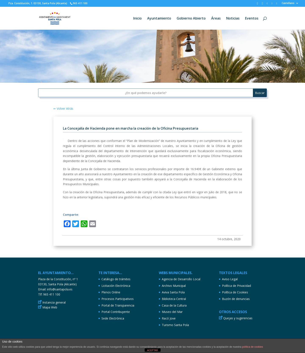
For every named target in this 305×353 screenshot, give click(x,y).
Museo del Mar (172, 312)
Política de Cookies (235, 292)
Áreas (216, 19)
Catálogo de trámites (115, 279)
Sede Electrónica (112, 318)
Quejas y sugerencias (237, 318)
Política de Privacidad (236, 286)
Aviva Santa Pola (173, 292)
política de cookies (252, 346)
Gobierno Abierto (191, 19)
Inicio (137, 19)
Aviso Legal (230, 279)
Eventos (251, 19)
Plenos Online (110, 292)
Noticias (233, 19)
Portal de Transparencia (117, 305)
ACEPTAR (152, 350)
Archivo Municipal (174, 286)
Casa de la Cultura (174, 305)
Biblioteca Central (174, 299)
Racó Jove (169, 318)
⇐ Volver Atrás (63, 108)
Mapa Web (49, 307)
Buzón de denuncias (236, 299)
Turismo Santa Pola (175, 325)
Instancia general (54, 302)
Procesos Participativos (117, 299)
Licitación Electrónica (115, 286)
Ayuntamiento (159, 19)
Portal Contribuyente (115, 312)
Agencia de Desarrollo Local (181, 279)
